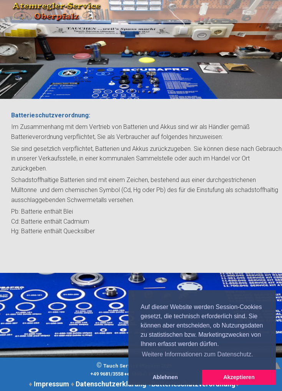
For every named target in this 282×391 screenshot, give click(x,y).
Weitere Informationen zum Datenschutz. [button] (197, 354)
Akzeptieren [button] (239, 377)
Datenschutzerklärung (111, 384)
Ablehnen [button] (165, 377)
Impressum (51, 384)
